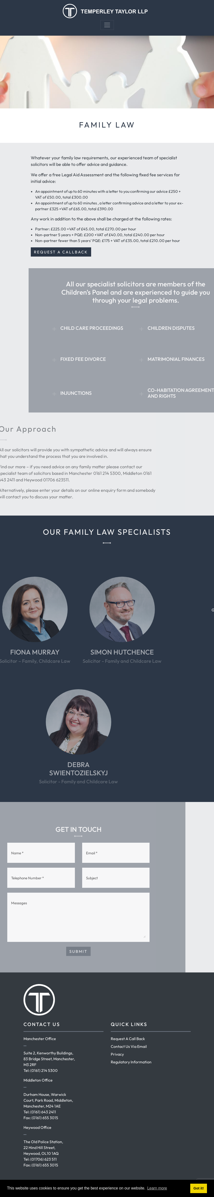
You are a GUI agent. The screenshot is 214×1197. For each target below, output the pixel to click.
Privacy (117, 1054)
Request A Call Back (128, 1038)
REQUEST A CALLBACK (61, 252)
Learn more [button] (157, 1188)
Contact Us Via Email (129, 1046)
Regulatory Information (131, 1062)
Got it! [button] (198, 1188)
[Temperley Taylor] (105, 10)
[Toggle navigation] (107, 25)
